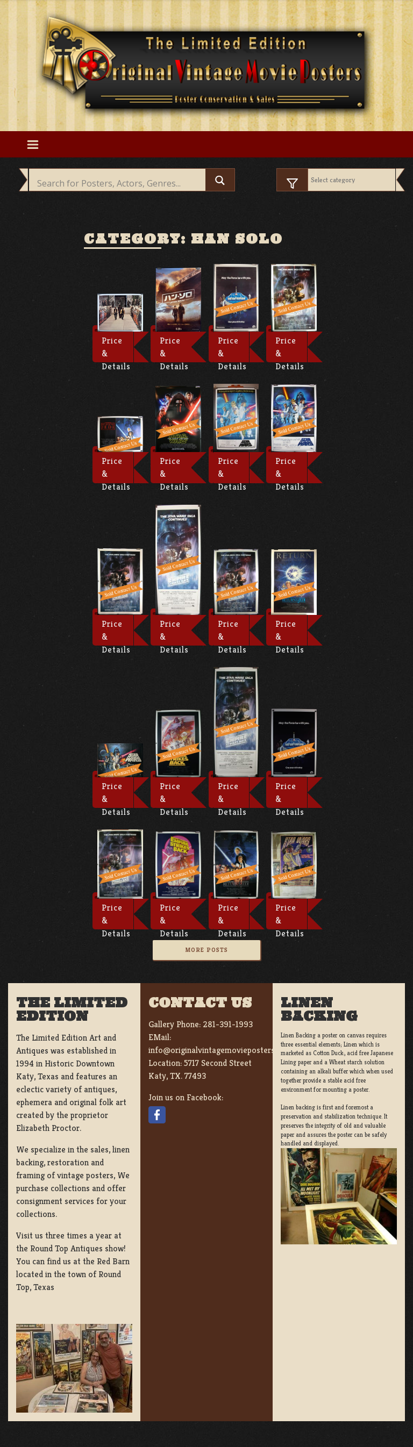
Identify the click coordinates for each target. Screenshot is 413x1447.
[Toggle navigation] (32, 144)
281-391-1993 (228, 1024)
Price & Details (116, 349)
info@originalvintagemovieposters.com (220, 1050)
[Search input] (120, 183)
